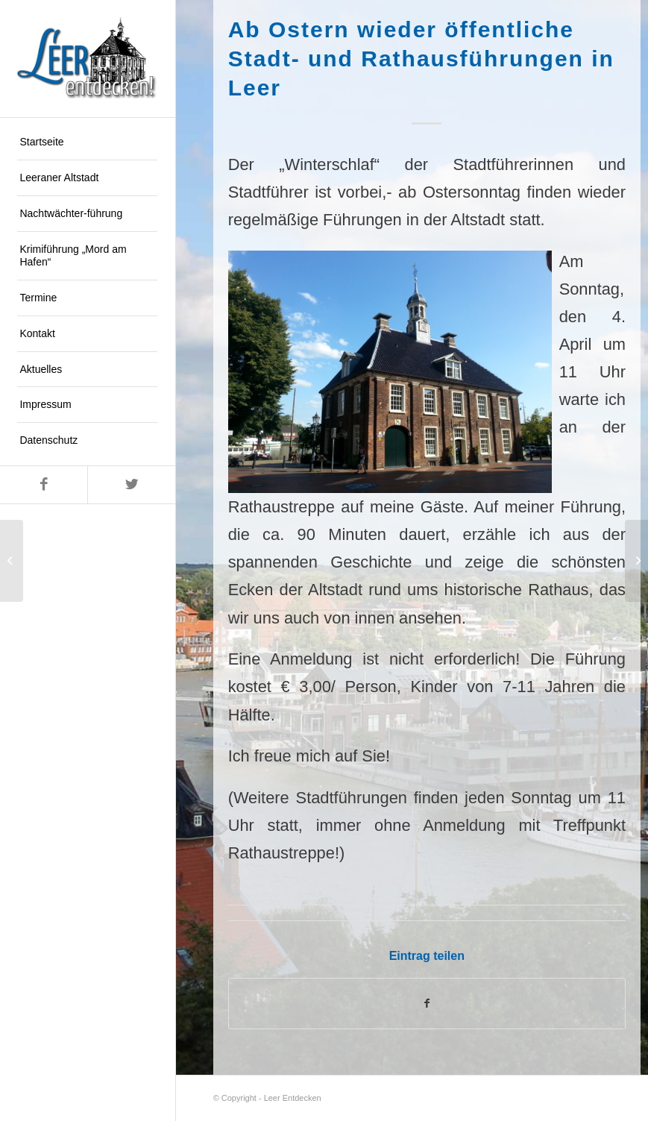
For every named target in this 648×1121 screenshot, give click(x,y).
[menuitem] (87, 142)
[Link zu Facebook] (43, 484)
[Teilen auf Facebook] (427, 1004)
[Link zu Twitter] (130, 484)
